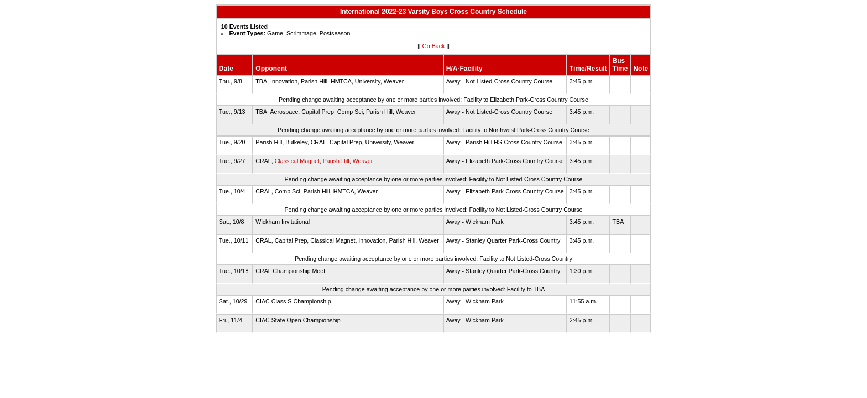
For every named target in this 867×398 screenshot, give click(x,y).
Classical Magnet (297, 161)
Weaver (363, 161)
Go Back (433, 46)
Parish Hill (336, 161)
